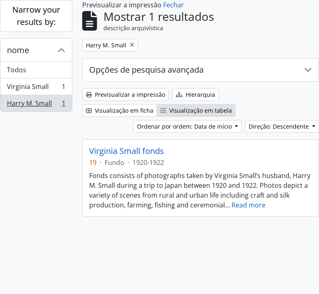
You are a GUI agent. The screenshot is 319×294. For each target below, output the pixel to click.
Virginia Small (36, 88)
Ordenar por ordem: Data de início (185, 126)
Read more (248, 204)
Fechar (173, 4)
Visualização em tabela (196, 110)
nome (18, 50)
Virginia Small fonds (126, 151)
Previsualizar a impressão (125, 94)
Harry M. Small (36, 104)
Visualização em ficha (119, 110)
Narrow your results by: (36, 15)
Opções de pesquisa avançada (146, 69)
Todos (16, 69)
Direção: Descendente (279, 126)
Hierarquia (195, 94)
